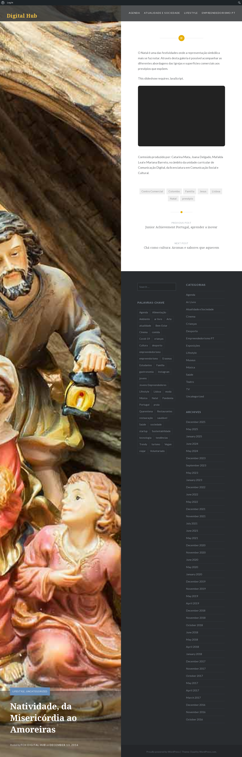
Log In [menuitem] (10, 2)
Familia (189, 191)
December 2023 (195, 458)
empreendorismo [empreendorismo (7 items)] (148, 358)
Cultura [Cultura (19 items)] (143, 345)
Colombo (174, 191)
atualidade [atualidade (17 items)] (145, 325)
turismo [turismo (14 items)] (156, 444)
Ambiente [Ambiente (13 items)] (144, 319)
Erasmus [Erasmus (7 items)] (167, 358)
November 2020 (196, 552)
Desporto (192, 331)
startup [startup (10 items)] (143, 431)
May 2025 (192, 429)
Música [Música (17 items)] (143, 398)
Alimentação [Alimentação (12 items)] (159, 312)
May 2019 (192, 596)
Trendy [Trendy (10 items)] (143, 444)
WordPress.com (207, 751)
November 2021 (196, 516)
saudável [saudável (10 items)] (162, 417)
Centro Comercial (152, 191)
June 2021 (192, 530)
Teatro (190, 381)
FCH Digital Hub (33, 744)
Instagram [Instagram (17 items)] (163, 371)
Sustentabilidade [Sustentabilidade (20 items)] (161, 431)
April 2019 (192, 603)
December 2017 (195, 661)
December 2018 (195, 610)
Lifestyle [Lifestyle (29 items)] (144, 391)
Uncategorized (36, 691)
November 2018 (196, 617)
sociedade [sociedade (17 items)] (156, 424)
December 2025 (195, 421)
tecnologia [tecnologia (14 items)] (145, 437)
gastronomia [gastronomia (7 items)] (146, 371)
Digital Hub (22, 15)
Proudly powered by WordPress (163, 751)
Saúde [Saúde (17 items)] (142, 424)
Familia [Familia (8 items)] (160, 365)
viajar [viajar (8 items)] (142, 450)
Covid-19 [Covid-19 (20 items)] (144, 338)
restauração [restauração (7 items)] (146, 417)
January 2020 (194, 574)
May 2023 (192, 472)
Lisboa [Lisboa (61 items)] (157, 391)
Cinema (190, 316)
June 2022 (192, 494)
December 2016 (195, 704)
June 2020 (192, 559)
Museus (190, 360)
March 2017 (193, 697)
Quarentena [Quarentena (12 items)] (146, 411)
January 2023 (194, 479)
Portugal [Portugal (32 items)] (144, 404)
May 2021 (192, 538)
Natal (173, 198)
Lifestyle (191, 12)
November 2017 (196, 668)
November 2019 (196, 588)
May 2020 (192, 567)
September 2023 (196, 465)
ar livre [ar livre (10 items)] (158, 319)
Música (190, 367)
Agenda (134, 12)
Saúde (189, 374)
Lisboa (216, 191)
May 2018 (192, 639)
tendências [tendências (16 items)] (162, 437)
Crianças (191, 323)
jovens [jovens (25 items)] (143, 378)
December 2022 (195, 487)
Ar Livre (191, 302)
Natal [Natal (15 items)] (155, 398)
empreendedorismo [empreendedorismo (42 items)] (150, 351)
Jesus (203, 191)
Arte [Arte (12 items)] (169, 319)
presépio (187, 198)
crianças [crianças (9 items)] (159, 338)
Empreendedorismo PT (218, 12)
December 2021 (195, 508)
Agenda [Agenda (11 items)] (143, 312)
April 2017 (192, 690)
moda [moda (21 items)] (168, 391)
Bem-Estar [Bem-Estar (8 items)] (161, 325)
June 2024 (192, 443)
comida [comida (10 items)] (156, 332)
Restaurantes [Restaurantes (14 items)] (164, 411)
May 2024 (192, 450)
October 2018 (194, 625)
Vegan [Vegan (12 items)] (168, 444)
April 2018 (192, 646)
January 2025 (194, 436)
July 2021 (191, 523)
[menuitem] (3, 2)
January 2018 (194, 653)
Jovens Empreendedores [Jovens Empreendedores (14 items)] (152, 384)
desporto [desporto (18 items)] (157, 345)
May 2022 (192, 501)
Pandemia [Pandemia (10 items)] (167, 398)
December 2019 (195, 581)
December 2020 (195, 545)
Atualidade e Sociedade (162, 12)
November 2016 (196, 712)
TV (188, 389)
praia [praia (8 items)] (156, 404)
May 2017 (192, 683)
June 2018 (192, 632)
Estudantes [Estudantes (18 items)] (145, 365)
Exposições (193, 345)
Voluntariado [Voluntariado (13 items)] (157, 450)
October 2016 (194, 719)
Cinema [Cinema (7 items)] (143, 332)
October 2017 (194, 675)
